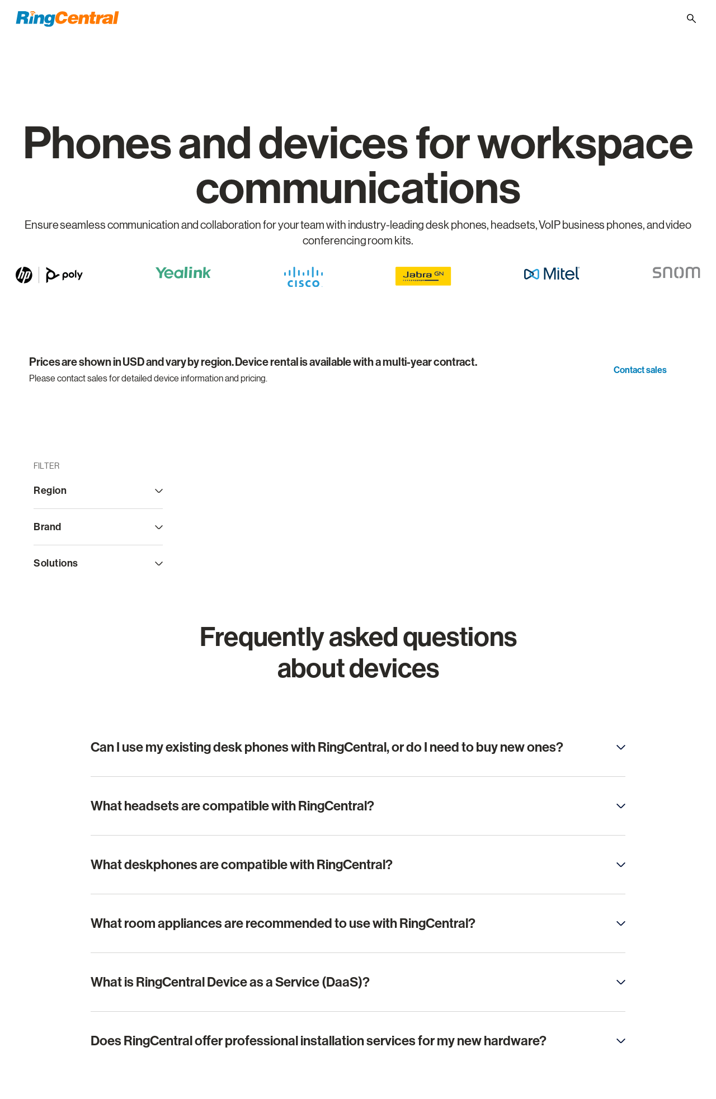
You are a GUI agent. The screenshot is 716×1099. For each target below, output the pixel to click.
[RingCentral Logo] (67, 19)
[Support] (577, 18)
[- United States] (664, 18)
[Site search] (691, 18)
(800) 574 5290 (520, 17)
